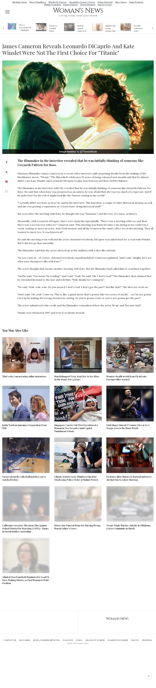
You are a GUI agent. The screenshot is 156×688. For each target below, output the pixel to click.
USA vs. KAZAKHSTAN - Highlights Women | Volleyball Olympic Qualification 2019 (25, 27)
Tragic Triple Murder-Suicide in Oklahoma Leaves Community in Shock (128, 527)
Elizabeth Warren (57, 2)
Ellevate (68, 640)
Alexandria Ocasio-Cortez (82, 2)
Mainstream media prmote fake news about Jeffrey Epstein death (111, 28)
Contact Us (10, 640)
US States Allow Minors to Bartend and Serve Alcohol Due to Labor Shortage (129, 478)
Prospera (147, 640)
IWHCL (79, 640)
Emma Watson (70, 5)
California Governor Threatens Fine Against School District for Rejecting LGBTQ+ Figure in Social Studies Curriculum (25, 528)
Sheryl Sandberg (37, 2)
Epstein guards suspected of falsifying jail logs (82, 28)
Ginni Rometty (136, 2)
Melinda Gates (19, 2)
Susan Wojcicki (105, 2)
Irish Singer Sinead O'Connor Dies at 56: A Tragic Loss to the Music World (127, 427)
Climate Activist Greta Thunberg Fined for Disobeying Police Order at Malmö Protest (76, 478)
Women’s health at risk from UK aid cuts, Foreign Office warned (126, 378)
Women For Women (118, 640)
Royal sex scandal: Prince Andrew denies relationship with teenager (54, 28)
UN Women (24, 640)
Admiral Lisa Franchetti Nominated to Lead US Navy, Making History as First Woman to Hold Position (25, 580)
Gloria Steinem (87, 5)
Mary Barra (120, 2)
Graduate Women (95, 640)
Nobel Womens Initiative (46, 640)
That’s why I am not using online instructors (24, 376)
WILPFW (135, 640)
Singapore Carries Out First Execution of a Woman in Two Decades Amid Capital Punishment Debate (76, 428)
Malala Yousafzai (52, 5)
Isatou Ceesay (105, 5)
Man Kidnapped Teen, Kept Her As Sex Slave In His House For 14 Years (76, 378)
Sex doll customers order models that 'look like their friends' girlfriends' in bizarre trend (139, 28)
